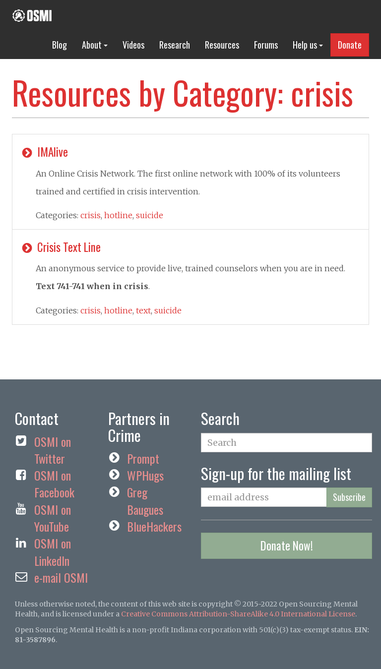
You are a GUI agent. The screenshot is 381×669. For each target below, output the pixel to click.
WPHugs (145, 475)
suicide (149, 215)
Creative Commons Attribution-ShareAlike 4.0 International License (238, 613)
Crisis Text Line (60, 247)
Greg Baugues (145, 500)
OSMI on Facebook (54, 483)
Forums (266, 44)
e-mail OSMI (61, 577)
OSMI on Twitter (52, 449)
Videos (133, 44)
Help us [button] (308, 44)
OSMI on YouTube (52, 517)
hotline (118, 215)
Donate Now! (286, 545)
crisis (90, 215)
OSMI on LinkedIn (52, 551)
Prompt (143, 458)
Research (174, 44)
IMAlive (44, 151)
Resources (222, 44)
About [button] (95, 44)
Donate (350, 44)
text (143, 310)
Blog (59, 44)
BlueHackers (154, 526)
